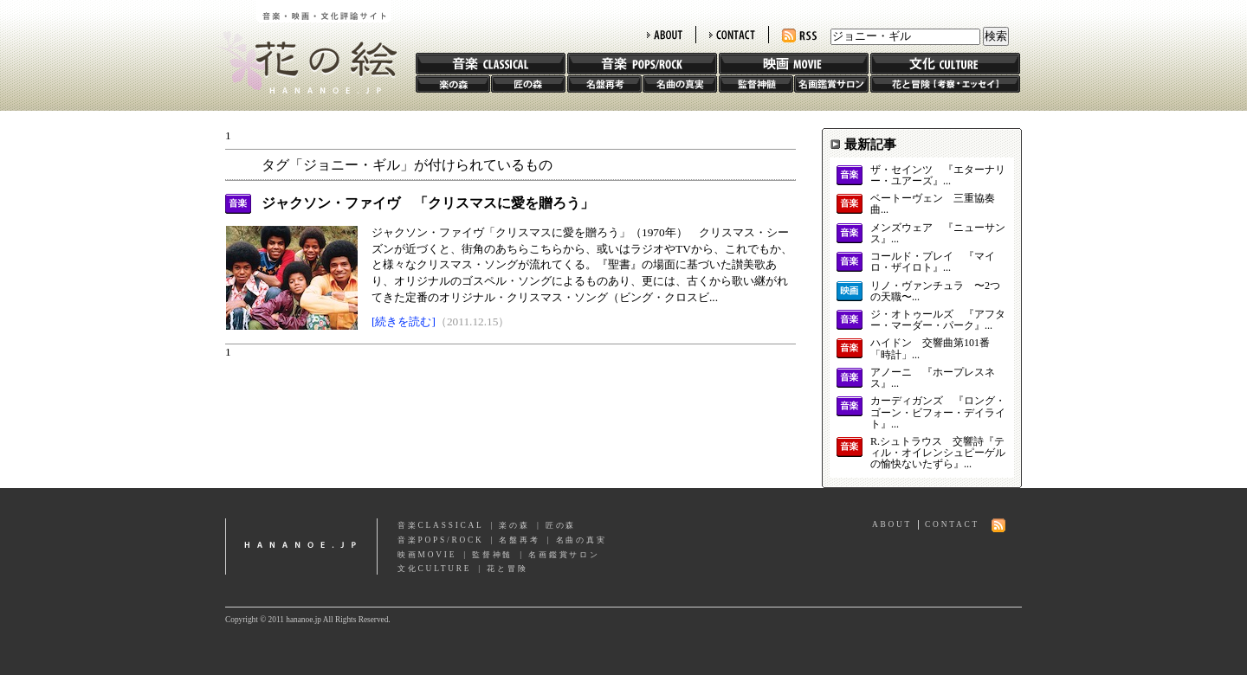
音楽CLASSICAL (440, 525)
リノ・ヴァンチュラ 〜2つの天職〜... (935, 291)
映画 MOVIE (794, 63)
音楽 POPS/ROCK (642, 63)
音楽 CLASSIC (490, 63)
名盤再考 (604, 84)
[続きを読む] (404, 321)
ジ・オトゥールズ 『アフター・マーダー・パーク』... (937, 320)
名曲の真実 (680, 84)
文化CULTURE (434, 568)
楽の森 (453, 84)
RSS (799, 36)
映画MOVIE (426, 554)
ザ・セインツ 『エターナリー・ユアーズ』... (937, 175)
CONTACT (732, 34)
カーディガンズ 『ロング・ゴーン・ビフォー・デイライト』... (937, 412)
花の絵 (302, 46)
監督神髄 (756, 84)
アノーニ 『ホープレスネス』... (932, 378)
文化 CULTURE (945, 63)
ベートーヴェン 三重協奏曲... (932, 204)
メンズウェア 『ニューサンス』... (937, 233)
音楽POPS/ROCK (440, 540)
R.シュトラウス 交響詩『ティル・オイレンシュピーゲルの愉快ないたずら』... (937, 453)
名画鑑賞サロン (831, 84)
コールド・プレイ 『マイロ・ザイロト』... (932, 262)
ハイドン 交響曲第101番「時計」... (930, 349)
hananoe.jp (301, 546)
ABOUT (664, 34)
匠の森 (528, 84)
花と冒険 (945, 84)
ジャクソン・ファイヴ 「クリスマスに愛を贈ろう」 (428, 203)
